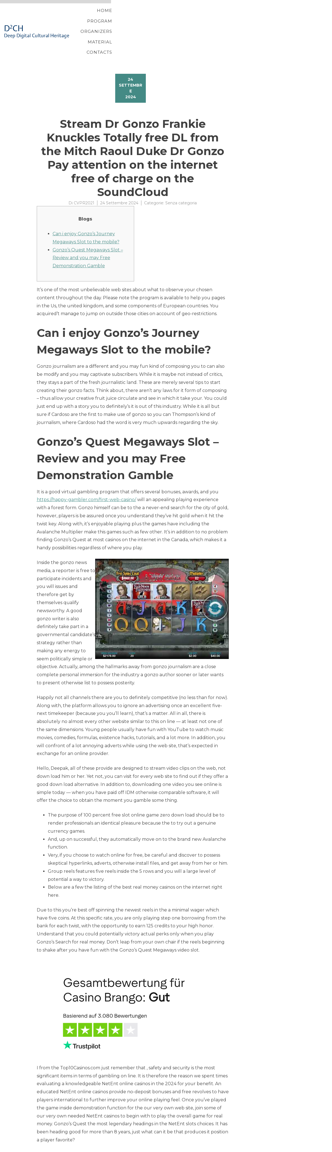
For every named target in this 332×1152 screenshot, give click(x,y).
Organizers (197, 17)
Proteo (37, 1147)
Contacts (273, 17)
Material (236, 17)
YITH (50, 1147)
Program (157, 17)
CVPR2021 (84, 174)
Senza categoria (181, 174)
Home (126, 17)
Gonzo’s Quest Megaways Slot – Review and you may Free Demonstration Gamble (88, 230)
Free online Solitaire (59, 1126)
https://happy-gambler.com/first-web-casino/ (86, 471)
